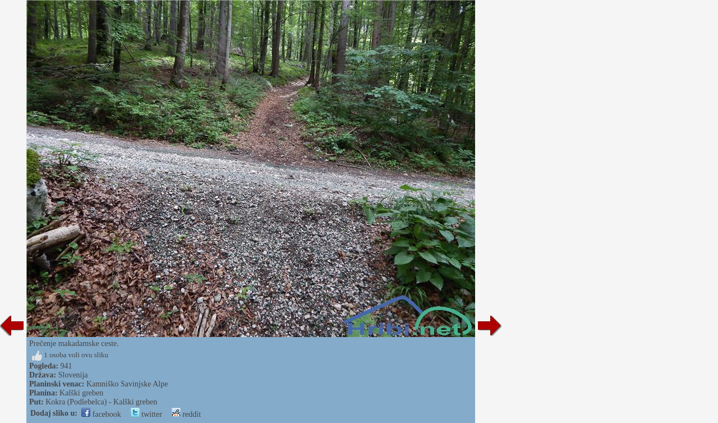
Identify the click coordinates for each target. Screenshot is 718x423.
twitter (146, 414)
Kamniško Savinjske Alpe (127, 384)
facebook (101, 414)
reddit (186, 414)
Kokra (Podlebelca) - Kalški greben (101, 402)
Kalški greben (81, 393)
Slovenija (73, 375)
